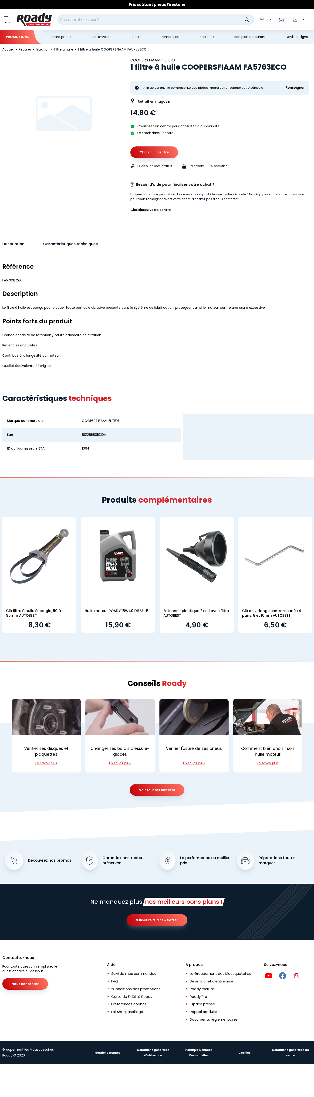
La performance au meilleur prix (206, 860)
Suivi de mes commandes (133, 973)
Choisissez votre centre (150, 209)
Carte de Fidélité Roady (131, 996)
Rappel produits (203, 1011)
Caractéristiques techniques (70, 244)
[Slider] (157, 4)
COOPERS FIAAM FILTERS (152, 60)
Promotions (17, 36)
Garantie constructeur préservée (123, 860)
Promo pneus (60, 36)
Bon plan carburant (250, 36)
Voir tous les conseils (157, 790)
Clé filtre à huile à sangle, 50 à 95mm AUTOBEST (33, 613)
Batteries (207, 36)
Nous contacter (25, 984)
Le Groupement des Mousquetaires (220, 973)
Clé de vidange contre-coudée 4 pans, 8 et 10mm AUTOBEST (271, 613)
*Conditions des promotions (135, 988)
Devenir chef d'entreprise (211, 981)
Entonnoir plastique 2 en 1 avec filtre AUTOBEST (196, 613)
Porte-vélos (100, 36)
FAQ (114, 981)
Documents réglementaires (214, 1019)
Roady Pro (198, 996)
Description (13, 244)
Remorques (170, 36)
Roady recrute (202, 988)
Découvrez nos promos (49, 860)
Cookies (244, 1053)
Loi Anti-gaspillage (127, 1011)
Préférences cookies (129, 1004)
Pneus (135, 36)
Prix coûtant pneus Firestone (157, 4)
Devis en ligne (297, 36)
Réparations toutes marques (277, 860)
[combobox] (155, 19)
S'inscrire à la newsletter (157, 920)
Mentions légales (107, 1053)
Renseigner (295, 87)
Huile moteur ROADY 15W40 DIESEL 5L (117, 610)
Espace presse (202, 1004)
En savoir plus (46, 763)
